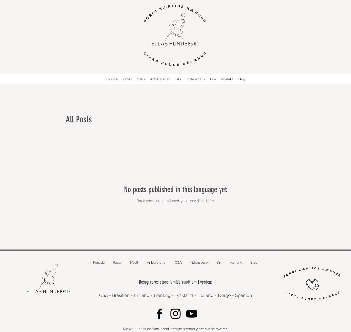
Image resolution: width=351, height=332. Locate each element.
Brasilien (121, 295)
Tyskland (184, 295)
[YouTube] (191, 314)
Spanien (243, 295)
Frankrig (163, 295)
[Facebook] (159, 314)
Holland (205, 295)
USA (103, 295)
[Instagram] (175, 314)
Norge (224, 295)
